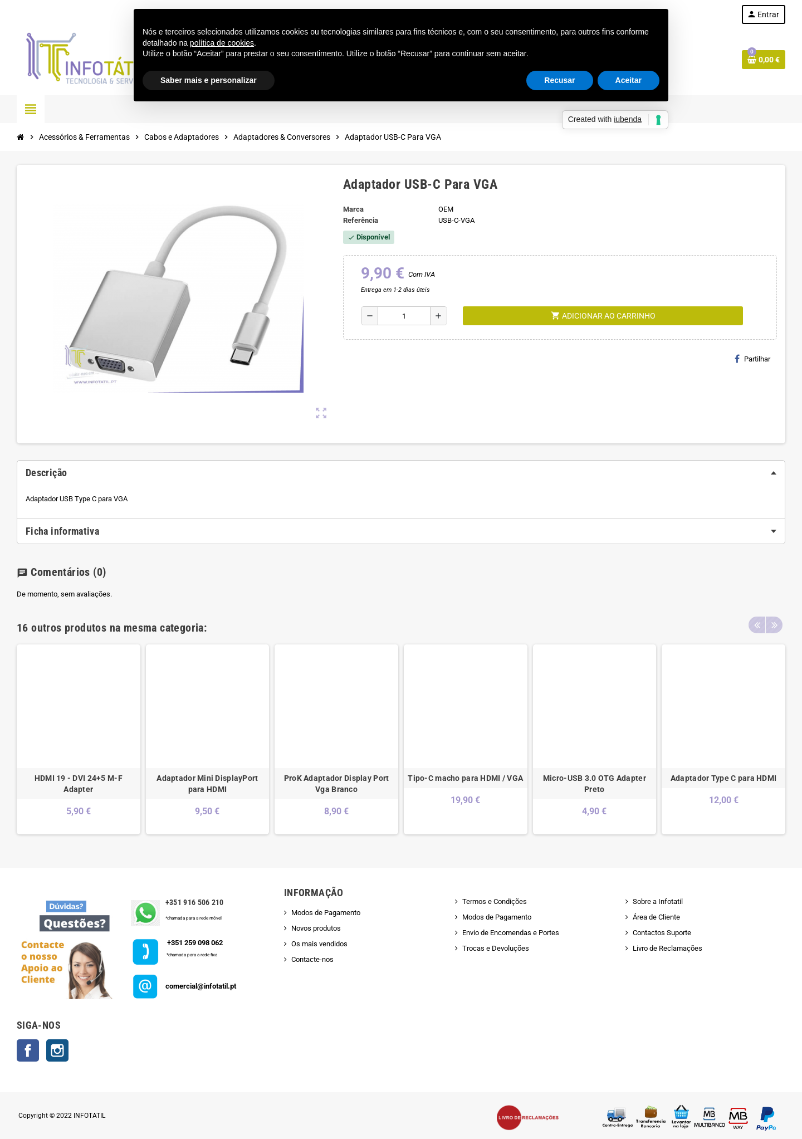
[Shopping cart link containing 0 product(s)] (763, 59)
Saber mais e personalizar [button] (208, 80)
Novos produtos (316, 928)
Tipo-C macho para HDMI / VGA (465, 778)
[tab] (401, 473)
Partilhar (752, 358)
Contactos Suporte (662, 932)
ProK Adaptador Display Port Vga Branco (336, 784)
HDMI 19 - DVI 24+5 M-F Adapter (79, 784)
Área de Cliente (656, 917)
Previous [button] (757, 625)
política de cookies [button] (222, 42)
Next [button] (774, 625)
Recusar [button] (559, 80)
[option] (78, 739)
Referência (360, 220)
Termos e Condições (494, 901)
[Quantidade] (404, 316)
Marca (353, 209)
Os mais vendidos (319, 944)
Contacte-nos (312, 959)
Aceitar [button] (628, 80)
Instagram (57, 1050)
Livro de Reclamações (667, 948)
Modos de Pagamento (325, 912)
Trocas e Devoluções (495, 948)
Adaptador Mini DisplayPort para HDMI (207, 784)
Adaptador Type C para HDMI (723, 778)
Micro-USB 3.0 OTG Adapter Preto (594, 784)
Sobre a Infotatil (658, 901)
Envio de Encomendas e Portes (510, 932)
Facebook (28, 1050)
